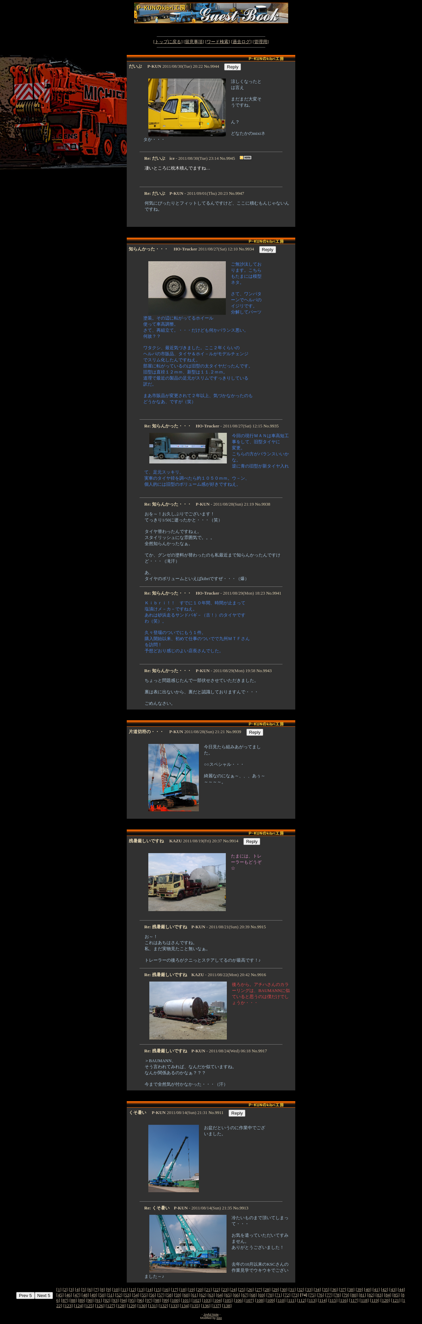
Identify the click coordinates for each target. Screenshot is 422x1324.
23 (225, 1289)
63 (211, 1294)
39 (359, 1289)
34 (317, 1289)
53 (127, 1294)
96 (140, 1300)
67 (245, 1294)
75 (312, 1294)
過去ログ (241, 41)
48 (85, 1294)
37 (342, 1289)
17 (174, 1289)
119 (374, 1300)
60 (186, 1294)
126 (99, 1305)
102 (196, 1300)
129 (131, 1305)
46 (68, 1294)
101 (185, 1300)
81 (362, 1294)
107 (249, 1300)
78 (337, 1294)
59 (177, 1294)
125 (89, 1305)
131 (152, 1305)
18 (183, 1289)
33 (309, 1289)
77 (329, 1294)
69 (262, 1294)
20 (200, 1289)
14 (149, 1289)
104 (217, 1300)
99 (165, 1300)
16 (166, 1289)
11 (124, 1289)
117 (354, 1300)
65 (228, 1294)
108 (260, 1300)
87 (64, 1300)
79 (345, 1294)
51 (110, 1294)
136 (205, 1305)
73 (295, 1294)
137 (216, 1305)
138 (226, 1305)
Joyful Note (210, 1314)
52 (119, 1294)
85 (396, 1294)
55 (144, 1294)
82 (371, 1294)
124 (78, 1305)
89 (81, 1300)
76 (320, 1294)
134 (184, 1305)
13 (141, 1289)
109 (270, 1300)
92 (106, 1300)
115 (333, 1300)
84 (387, 1294)
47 (76, 1294)
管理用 (260, 41)
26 (250, 1289)
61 (194, 1294)
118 (364, 1300)
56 (152, 1294)
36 (334, 1289)
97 (149, 1300)
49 (93, 1294)
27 (258, 1289)
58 (169, 1294)
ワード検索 (218, 41)
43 (393, 1289)
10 (116, 1289)
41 (376, 1289)
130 (142, 1305)
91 (98, 1300)
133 (174, 1305)
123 (68, 1305)
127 (110, 1305)
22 (216, 1289)
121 (395, 1300)
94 (123, 1300)
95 (132, 1300)
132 (163, 1305)
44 (401, 1289)
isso (219, 1318)
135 (195, 1305)
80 (354, 1294)
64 (219, 1294)
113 (312, 1300)
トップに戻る (168, 41)
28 (267, 1289)
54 (135, 1294)
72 (286, 1294)
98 (157, 1300)
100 (175, 1300)
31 (292, 1289)
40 (367, 1289)
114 (322, 1300)
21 (208, 1289)
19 (191, 1289)
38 (351, 1289)
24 (233, 1289)
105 (228, 1300)
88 (73, 1300)
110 (281, 1300)
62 (203, 1294)
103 (207, 1300)
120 (385, 1300)
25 (242, 1289)
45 (60, 1294)
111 (291, 1300)
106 (238, 1300)
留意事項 (194, 41)
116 (343, 1300)
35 (326, 1289)
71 (278, 1294)
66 (236, 1294)
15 (157, 1289)
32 (300, 1289)
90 (90, 1300)
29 (275, 1289)
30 (283, 1289)
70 (270, 1294)
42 (384, 1289)
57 (160, 1294)
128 (121, 1305)
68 (253, 1294)
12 (132, 1289)
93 (115, 1300)
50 (102, 1294)
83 (379, 1294)
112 (301, 1300)
